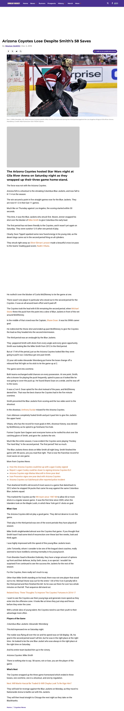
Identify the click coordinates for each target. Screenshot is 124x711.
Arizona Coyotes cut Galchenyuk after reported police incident (37, 436)
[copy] (20, 51)
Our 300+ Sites (88, 680)
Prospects (52, 3)
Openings (40, 680)
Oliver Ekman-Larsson (40, 243)
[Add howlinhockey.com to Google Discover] (105, 51)
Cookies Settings (64, 688)
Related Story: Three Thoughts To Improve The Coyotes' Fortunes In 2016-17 (41, 549)
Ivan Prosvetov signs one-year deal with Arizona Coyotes (35, 433)
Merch (70, 3)
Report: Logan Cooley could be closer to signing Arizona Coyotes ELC (40, 427)
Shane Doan (52, 277)
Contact (60, 680)
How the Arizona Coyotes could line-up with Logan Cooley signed (39, 424)
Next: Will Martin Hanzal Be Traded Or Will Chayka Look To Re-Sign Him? (39, 640)
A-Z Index (40, 688)
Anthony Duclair (28, 366)
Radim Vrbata (43, 246)
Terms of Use (63, 684)
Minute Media (15, 694)
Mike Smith (33, 220)
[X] (108, 3)
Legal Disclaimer (111, 684)
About (8, 680)
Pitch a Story (11, 684)
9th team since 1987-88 (46, 454)
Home (25, 3)
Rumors (42, 3)
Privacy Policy (42, 684)
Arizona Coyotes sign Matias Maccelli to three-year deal (35, 430)
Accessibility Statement (16, 688)
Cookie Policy (87, 684)
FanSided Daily (110, 680)
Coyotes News (20, 664)
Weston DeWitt (12, 46)
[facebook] (112, 3)
